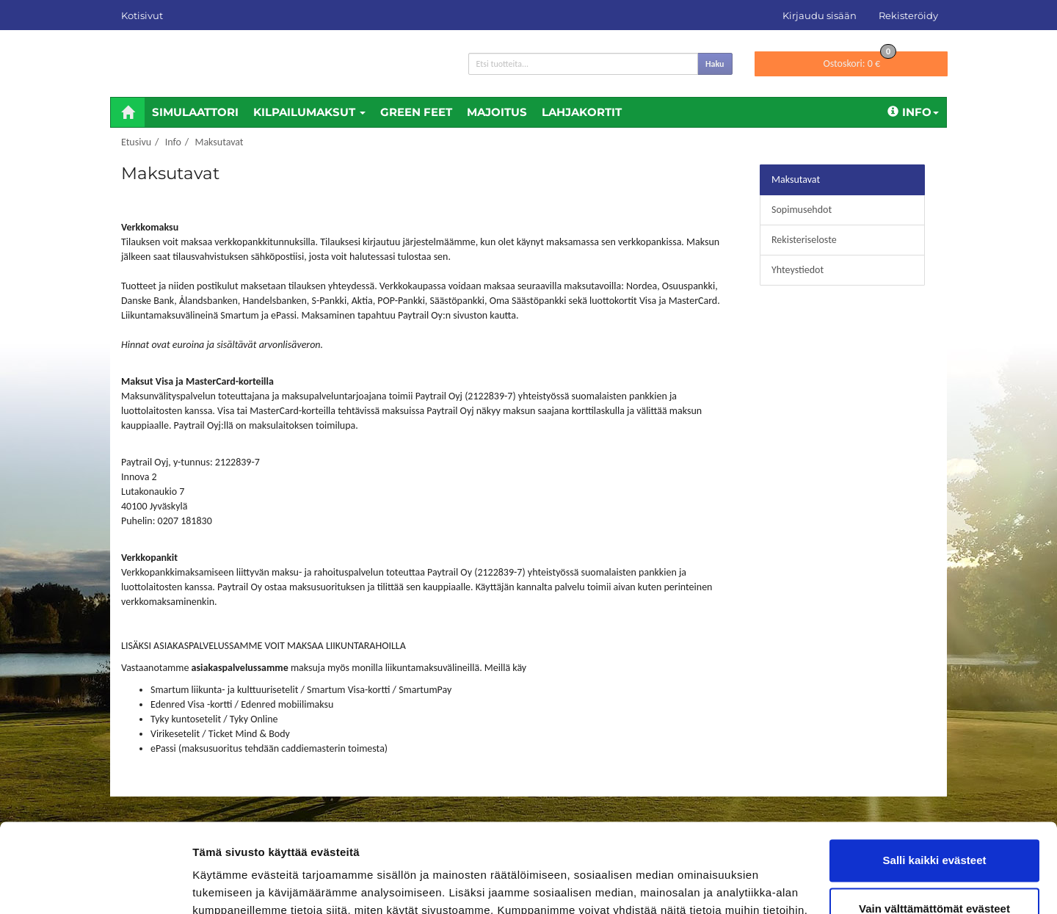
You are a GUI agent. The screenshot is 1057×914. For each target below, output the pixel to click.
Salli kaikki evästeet (935, 777)
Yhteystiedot (797, 270)
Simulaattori (195, 112)
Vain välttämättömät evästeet (934, 825)
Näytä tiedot (224, 885)
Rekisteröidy (908, 15)
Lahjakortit (582, 112)
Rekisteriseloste (804, 239)
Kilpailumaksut (309, 112)
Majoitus (497, 112)
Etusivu (136, 142)
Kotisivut (142, 15)
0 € (859, 60)
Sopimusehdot (801, 209)
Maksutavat (219, 142)
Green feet (416, 112)
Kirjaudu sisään (819, 15)
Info (913, 112)
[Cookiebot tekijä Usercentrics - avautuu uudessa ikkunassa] (95, 885)
